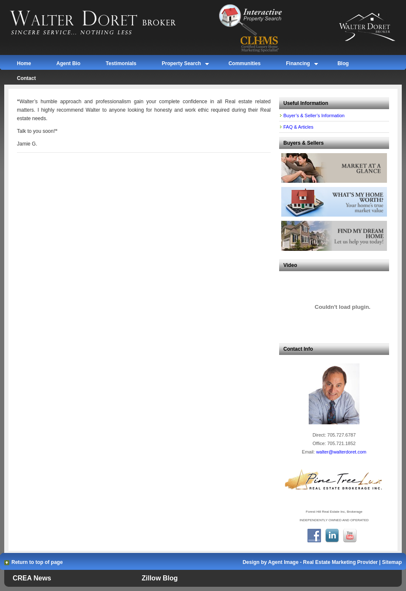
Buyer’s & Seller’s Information (314, 115)
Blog (343, 63)
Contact (26, 78)
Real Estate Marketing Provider (340, 562)
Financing (298, 64)
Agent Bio (68, 63)
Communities (244, 63)
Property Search (181, 64)
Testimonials (121, 63)
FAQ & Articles (298, 126)
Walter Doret (102, 23)
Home (24, 63)
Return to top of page (37, 562)
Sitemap (392, 562)
